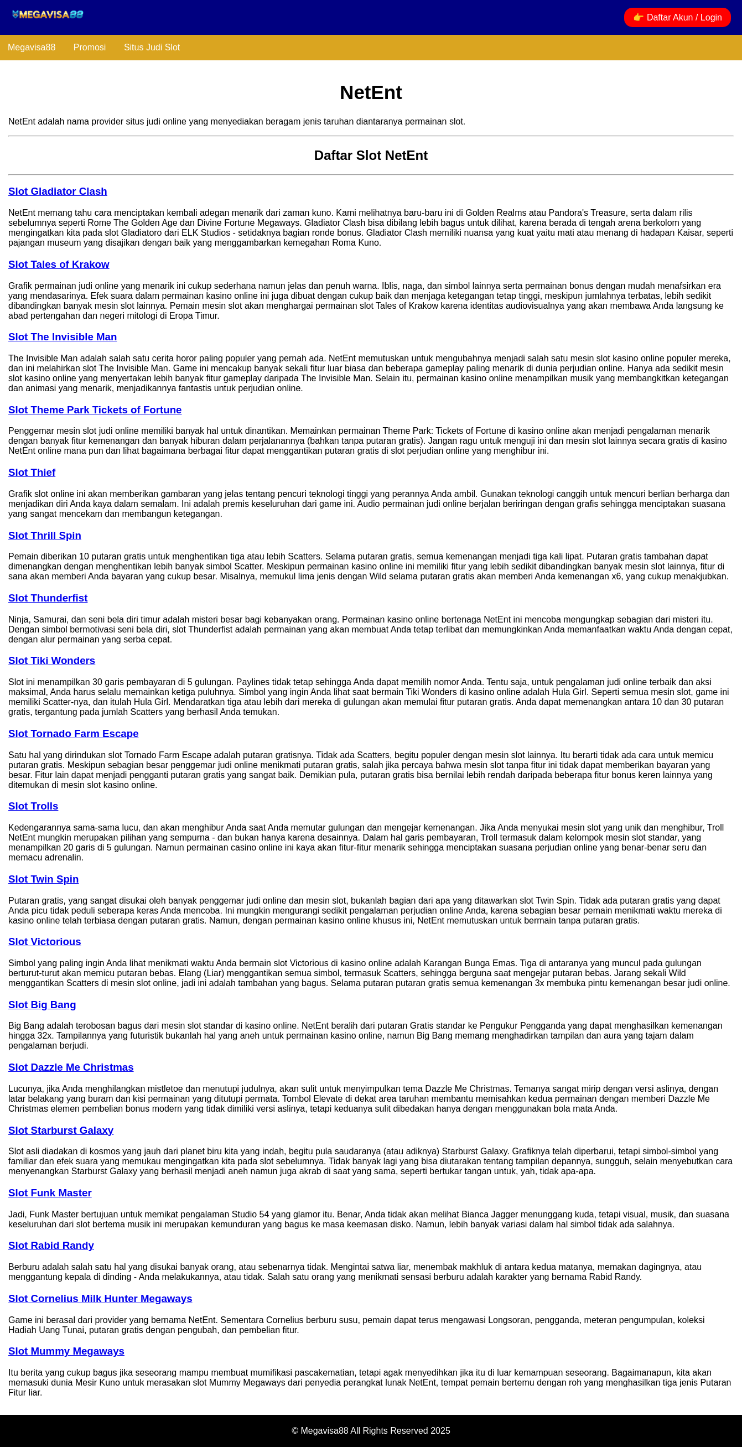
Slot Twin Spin (43, 879)
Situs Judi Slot (152, 47)
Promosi (90, 47)
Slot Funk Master (50, 1193)
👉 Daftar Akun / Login (677, 17)
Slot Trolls (33, 806)
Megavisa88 (31, 47)
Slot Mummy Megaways (66, 1351)
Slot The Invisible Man (62, 337)
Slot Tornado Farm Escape (73, 733)
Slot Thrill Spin (44, 535)
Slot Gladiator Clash (57, 191)
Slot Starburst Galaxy (60, 1130)
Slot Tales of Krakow (59, 264)
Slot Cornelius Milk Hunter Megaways (100, 1298)
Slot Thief (31, 472)
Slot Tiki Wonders (51, 660)
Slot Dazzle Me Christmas (71, 1067)
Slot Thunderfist (47, 598)
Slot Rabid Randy (51, 1245)
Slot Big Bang (42, 1004)
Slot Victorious (44, 941)
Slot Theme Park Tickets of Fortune (95, 410)
